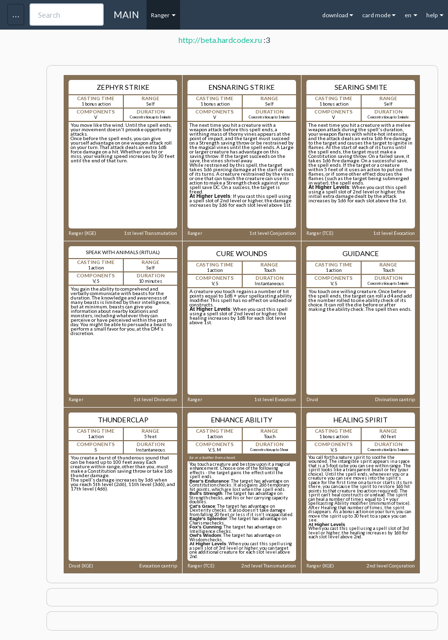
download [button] (337, 15)
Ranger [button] (163, 15)
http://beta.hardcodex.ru (220, 39)
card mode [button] (379, 15)
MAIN (126, 14)
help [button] (435, 15)
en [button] (411, 15)
